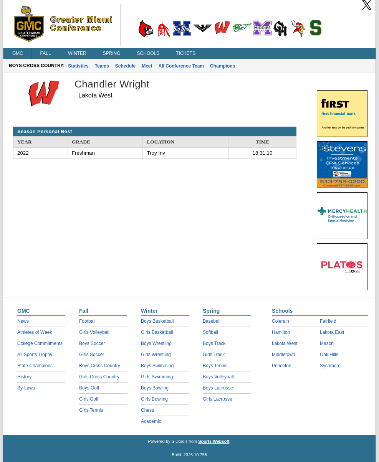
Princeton (281, 365)
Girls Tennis (91, 410)
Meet (147, 66)
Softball (210, 332)
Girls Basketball (157, 332)
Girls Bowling (154, 399)
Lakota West (284, 343)
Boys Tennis (215, 365)
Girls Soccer (91, 354)
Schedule (125, 66)
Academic (151, 421)
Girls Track (214, 354)
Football (87, 321)
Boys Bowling (155, 388)
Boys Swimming (157, 365)
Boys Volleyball (218, 377)
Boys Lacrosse (218, 388)
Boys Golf (89, 388)
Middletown (283, 354)
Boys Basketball (157, 321)
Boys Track (214, 343)
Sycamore (330, 365)
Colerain (280, 321)
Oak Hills (329, 354)
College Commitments (40, 343)
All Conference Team (181, 66)
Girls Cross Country (99, 377)
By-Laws (26, 388)
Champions (222, 66)
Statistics (78, 66)
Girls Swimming (157, 377)
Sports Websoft (213, 441)
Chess (147, 410)
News (23, 321)
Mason (327, 343)
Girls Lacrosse (217, 399)
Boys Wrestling (156, 343)
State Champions (35, 365)
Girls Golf (88, 399)
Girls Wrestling (156, 354)
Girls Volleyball (94, 332)
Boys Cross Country (99, 365)
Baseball (211, 321)
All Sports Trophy (34, 354)
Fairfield (328, 321)
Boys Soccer (92, 343)
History (24, 377)
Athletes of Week (34, 332)
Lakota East (332, 332)
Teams (102, 66)
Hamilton (281, 332)
